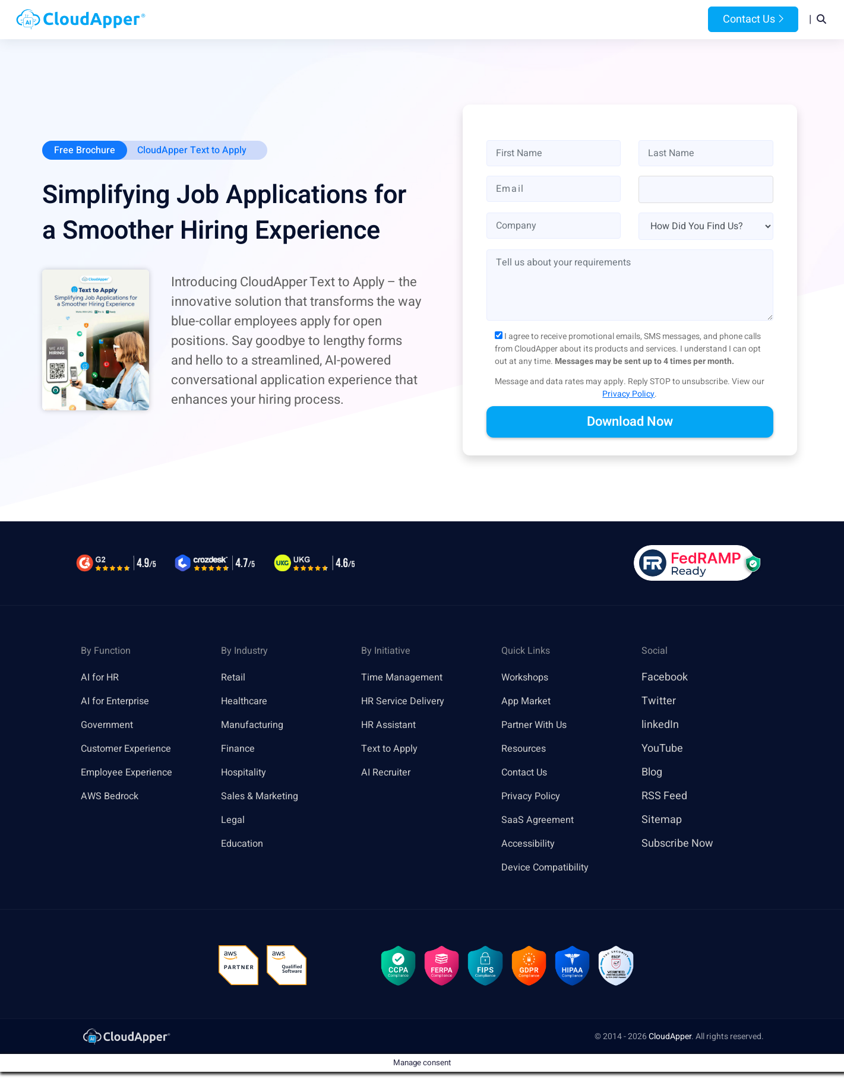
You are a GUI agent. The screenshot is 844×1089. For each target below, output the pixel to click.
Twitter (658, 702)
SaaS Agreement (541, 821)
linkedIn (660, 726)
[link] (126, 1042)
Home (274, 20)
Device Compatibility (550, 868)
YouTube (662, 750)
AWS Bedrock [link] (113, 797)
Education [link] (244, 845)
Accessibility (531, 845)
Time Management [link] (407, 678)
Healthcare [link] (247, 702)
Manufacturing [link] (256, 726)
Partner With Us (538, 726)
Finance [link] (240, 750)
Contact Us (753, 20)
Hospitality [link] (247, 773)
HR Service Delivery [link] (407, 702)
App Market (529, 702)
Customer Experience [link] (132, 750)
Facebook (664, 678)
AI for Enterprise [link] (119, 702)
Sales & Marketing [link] (264, 797)
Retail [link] (234, 678)
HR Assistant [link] (392, 726)
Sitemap (661, 821)
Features (461, 20)
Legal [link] (234, 821)
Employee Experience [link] (132, 773)
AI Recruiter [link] (389, 773)
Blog (578, 20)
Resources (525, 20)
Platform (394, 20)
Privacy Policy (628, 395)
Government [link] (110, 726)
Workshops (527, 678)
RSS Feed (664, 797)
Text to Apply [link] (392, 750)
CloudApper (670, 1043)
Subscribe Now (677, 845)
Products (327, 20)
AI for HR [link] (102, 678)
